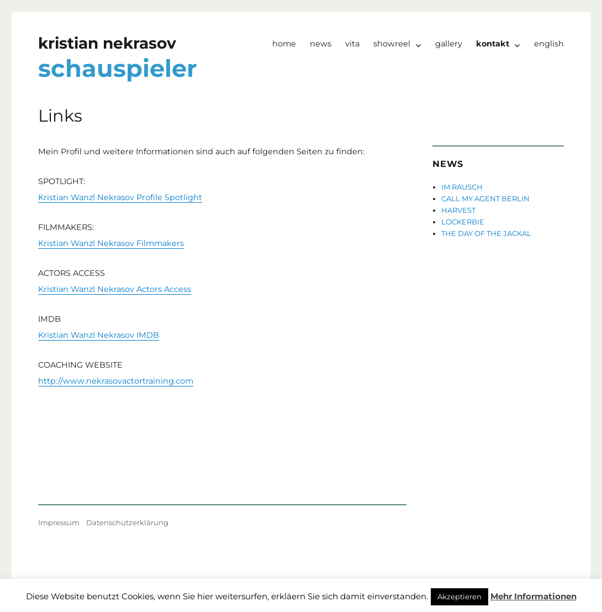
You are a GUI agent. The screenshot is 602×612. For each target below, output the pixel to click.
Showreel (391, 44)
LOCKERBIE (462, 221)
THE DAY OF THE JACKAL (486, 233)
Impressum (59, 522)
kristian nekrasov (107, 43)
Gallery (448, 44)
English (549, 44)
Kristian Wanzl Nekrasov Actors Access (114, 289)
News (320, 44)
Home (284, 44)
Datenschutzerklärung (127, 522)
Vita (352, 44)
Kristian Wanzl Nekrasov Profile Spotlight (120, 197)
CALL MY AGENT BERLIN (485, 198)
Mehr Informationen (533, 596)
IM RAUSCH (462, 186)
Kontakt (492, 44)
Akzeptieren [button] (459, 596)
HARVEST (458, 210)
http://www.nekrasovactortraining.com (115, 381)
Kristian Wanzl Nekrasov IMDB (98, 335)
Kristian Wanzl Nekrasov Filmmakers (111, 243)
